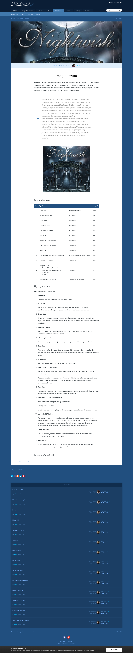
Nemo (14, 509)
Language (63, 640)
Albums (55, 65)
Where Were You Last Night (20, 620)
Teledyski (30, 14)
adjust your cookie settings (61, 650)
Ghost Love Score (17, 570)
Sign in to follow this (19, 461)
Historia (40, 11)
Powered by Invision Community (66, 643)
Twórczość (58, 11)
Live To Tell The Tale (18, 610)
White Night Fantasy (18, 600)
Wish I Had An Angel (18, 499)
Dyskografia (14, 14)
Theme (70, 640)
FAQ (49, 11)
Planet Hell (15, 520)
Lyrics (22, 14)
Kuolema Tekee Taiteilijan (20, 580)
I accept (114, 649)
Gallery (78, 11)
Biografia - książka (27, 11)
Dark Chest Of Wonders (19, 489)
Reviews (38, 14)
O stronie (88, 11)
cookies (21, 650)
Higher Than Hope (17, 590)
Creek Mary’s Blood (18, 530)
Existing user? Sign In (115, 2)
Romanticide (16, 560)
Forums (69, 11)
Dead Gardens (16, 550)
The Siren (15, 540)
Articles (15, 11)
